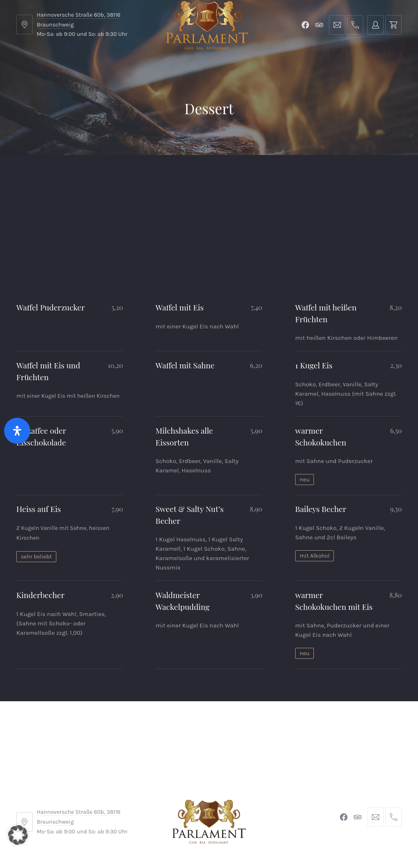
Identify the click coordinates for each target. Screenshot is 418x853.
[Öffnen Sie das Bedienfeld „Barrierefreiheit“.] (17, 431)
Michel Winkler (327, 823)
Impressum (147, 798)
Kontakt (184, 175)
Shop (147, 175)
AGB (110, 798)
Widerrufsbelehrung (207, 798)
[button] (18, 835)
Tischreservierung (366, 175)
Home (33, 175)
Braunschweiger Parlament (153, 823)
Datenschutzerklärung (283, 798)
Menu (67, 175)
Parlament (107, 175)
